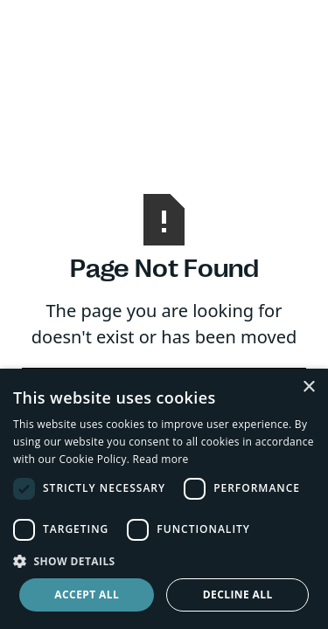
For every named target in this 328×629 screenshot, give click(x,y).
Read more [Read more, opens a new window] (161, 459)
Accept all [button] (86, 594)
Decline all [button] (238, 594)
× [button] (308, 387)
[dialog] (164, 499)
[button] (164, 560)
